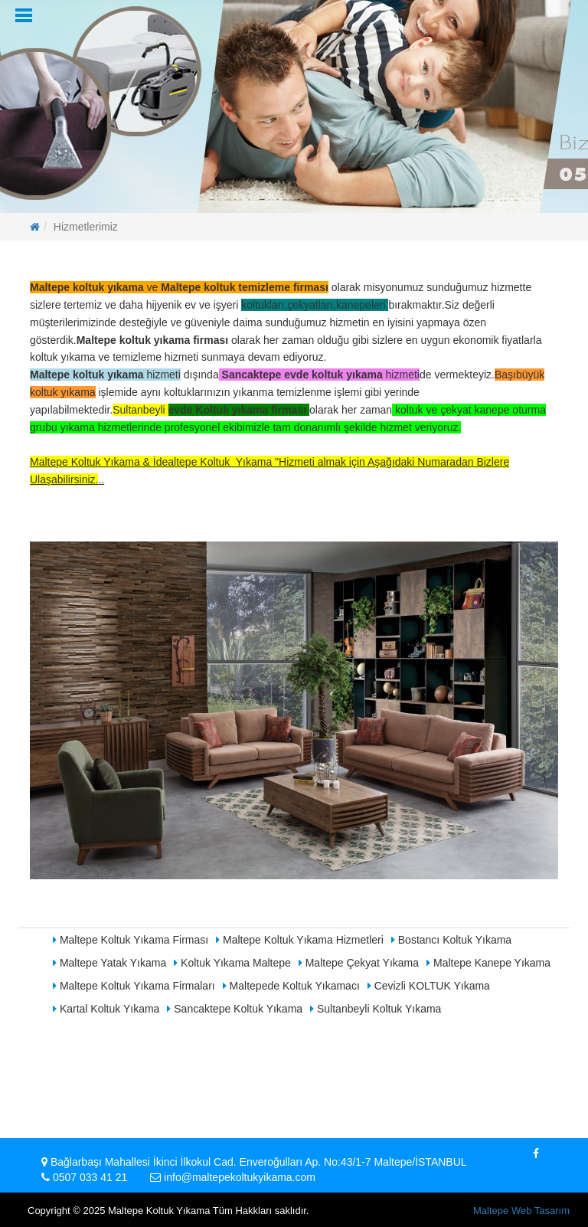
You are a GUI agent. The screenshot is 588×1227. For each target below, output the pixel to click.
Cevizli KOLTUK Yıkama (429, 986)
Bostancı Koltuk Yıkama (451, 940)
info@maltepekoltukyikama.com (239, 1177)
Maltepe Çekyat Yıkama (359, 963)
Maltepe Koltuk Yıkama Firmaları (134, 986)
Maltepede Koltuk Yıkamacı (291, 986)
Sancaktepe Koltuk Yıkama (234, 1009)
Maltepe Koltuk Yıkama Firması (130, 940)
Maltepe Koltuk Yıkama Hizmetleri (300, 940)
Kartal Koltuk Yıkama (106, 1009)
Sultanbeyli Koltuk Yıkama (375, 1009)
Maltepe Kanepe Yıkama (488, 963)
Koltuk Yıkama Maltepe (232, 963)
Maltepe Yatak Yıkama (109, 963)
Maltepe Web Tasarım (521, 1210)
